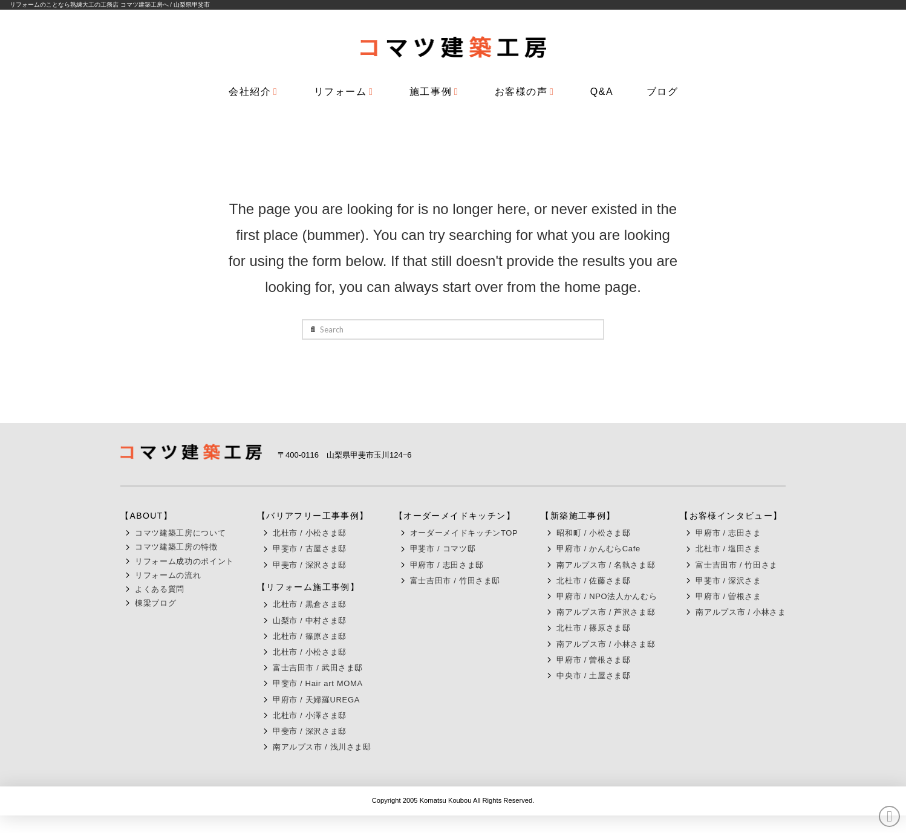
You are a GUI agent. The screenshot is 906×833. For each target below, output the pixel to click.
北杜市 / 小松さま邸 (310, 532)
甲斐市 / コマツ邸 (442, 548)
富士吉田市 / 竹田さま (737, 564)
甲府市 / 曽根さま (728, 596)
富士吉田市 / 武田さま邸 (318, 667)
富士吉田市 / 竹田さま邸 (455, 580)
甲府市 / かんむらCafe (598, 548)
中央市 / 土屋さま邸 (593, 675)
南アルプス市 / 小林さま (741, 612)
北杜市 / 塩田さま (728, 548)
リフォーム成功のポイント (184, 561)
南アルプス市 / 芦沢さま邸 (605, 612)
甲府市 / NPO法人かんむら (606, 596)
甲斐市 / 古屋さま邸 (310, 548)
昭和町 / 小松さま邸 (593, 532)
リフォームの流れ (168, 575)
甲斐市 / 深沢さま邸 (310, 564)
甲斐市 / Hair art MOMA (318, 683)
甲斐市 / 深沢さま (728, 580)
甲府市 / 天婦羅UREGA (316, 699)
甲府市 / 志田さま (728, 532)
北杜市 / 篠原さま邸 (310, 636)
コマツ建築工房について (180, 532)
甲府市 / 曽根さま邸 (593, 659)
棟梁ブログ (155, 603)
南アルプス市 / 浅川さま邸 (322, 746)
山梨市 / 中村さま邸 (310, 620)
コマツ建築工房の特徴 (176, 546)
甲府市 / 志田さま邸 (447, 564)
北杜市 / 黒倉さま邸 (310, 604)
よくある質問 (159, 589)
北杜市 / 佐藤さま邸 (593, 580)
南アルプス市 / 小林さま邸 (605, 644)
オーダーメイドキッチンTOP (464, 532)
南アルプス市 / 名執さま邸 (605, 564)
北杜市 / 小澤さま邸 (310, 715)
